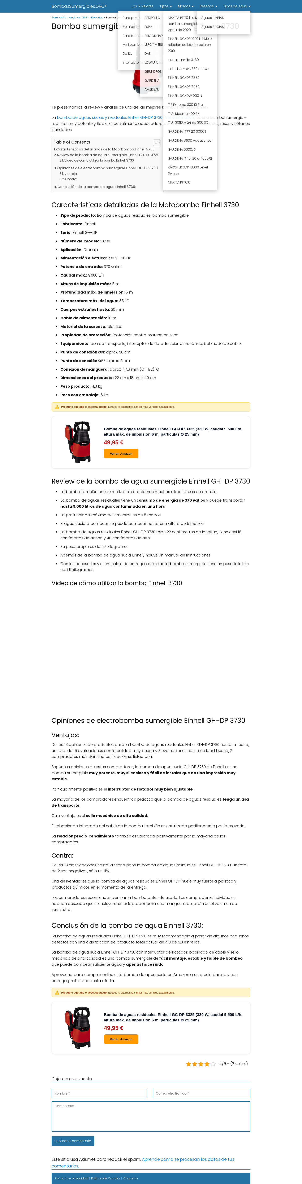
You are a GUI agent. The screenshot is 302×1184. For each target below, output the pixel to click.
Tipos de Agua (235, 6)
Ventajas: (71, 174)
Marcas (184, 6)
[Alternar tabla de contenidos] (154, 142)
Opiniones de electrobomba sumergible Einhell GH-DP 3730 (107, 168)
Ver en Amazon (121, 453)
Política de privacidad (71, 1178)
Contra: (71, 179)
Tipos (164, 6)
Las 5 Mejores (142, 6)
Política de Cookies (105, 1178)
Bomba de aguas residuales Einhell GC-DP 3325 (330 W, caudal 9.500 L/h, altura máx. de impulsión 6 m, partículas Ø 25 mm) (173, 432)
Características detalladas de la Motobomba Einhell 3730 (105, 149)
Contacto (130, 1178)
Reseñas (207, 6)
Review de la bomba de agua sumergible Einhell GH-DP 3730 (108, 155)
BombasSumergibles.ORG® (79, 6)
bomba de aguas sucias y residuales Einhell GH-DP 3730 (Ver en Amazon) (126, 117)
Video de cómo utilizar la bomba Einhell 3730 (99, 160)
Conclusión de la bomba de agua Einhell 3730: (96, 186)
